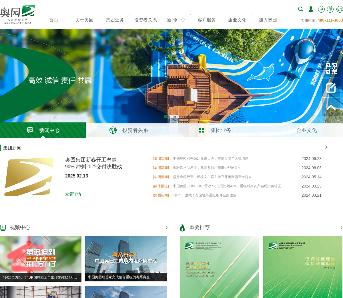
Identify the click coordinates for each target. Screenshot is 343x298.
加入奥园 (268, 19)
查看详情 (73, 194)
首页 (53, 19)
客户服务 (207, 19)
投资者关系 (145, 19)
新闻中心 (176, 19)
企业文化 (237, 19)
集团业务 (115, 19)
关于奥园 (84, 19)
